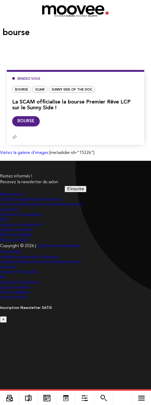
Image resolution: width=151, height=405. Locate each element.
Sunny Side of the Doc (72, 89)
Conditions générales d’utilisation (31, 199)
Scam (40, 89)
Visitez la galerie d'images (24, 153)
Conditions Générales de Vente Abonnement (42, 204)
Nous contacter (14, 240)
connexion (9, 210)
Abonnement (12, 194)
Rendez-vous (28, 79)
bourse (21, 89)
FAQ (4, 220)
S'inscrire (75, 189)
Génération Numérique (58, 246)
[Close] (3, 319)
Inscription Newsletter (21, 225)
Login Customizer (16, 230)
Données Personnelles (20, 215)
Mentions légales (16, 235)
